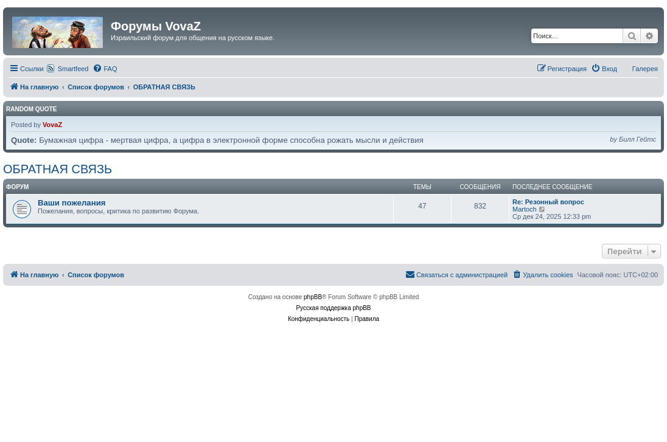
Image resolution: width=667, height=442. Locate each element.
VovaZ (52, 124)
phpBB (313, 297)
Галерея (645, 68)
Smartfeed (73, 68)
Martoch (524, 209)
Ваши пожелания (71, 202)
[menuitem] (105, 68)
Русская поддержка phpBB (333, 308)
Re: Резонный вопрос (548, 201)
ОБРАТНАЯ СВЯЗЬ (57, 169)
